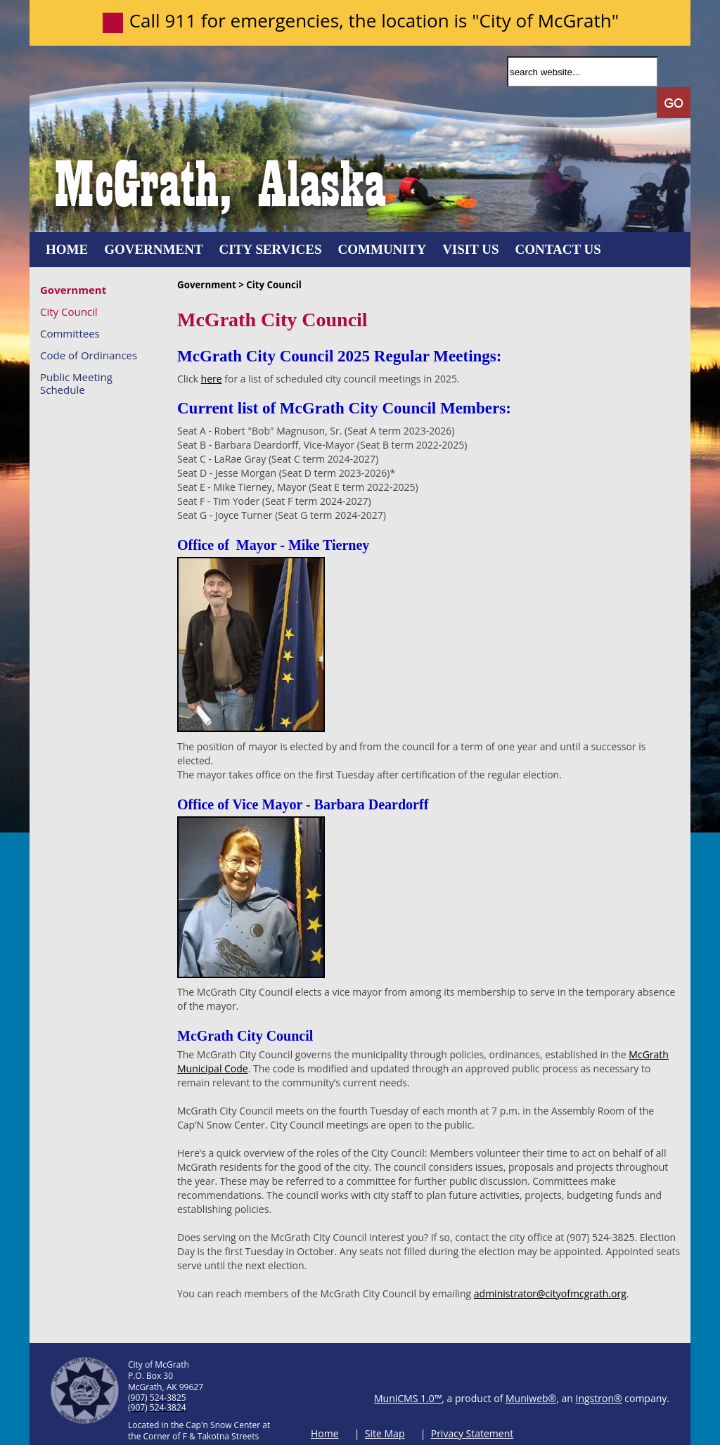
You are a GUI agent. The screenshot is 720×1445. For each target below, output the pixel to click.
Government (153, 249)
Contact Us (558, 249)
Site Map (385, 1433)
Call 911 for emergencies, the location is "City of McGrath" (374, 20)
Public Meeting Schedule (76, 383)
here (211, 378)
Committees (70, 333)
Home (67, 249)
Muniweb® (531, 1398)
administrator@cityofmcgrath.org (550, 1293)
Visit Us (470, 249)
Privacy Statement (472, 1433)
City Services (270, 249)
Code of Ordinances (88, 354)
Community (382, 249)
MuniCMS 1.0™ (408, 1398)
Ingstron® (599, 1398)
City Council (69, 311)
